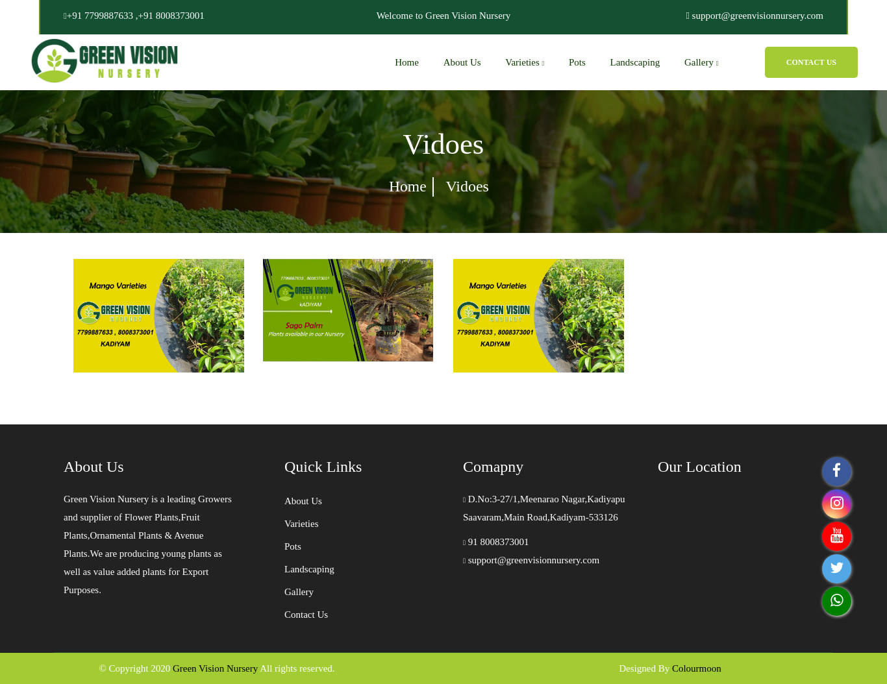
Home (407, 62)
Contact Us (811, 62)
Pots (577, 62)
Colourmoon (696, 668)
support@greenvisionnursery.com (531, 560)
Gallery (701, 62)
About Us (462, 62)
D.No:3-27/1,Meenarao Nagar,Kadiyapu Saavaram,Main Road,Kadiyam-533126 (544, 508)
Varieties (524, 62)
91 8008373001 (496, 542)
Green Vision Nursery (215, 668)
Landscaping (635, 62)
